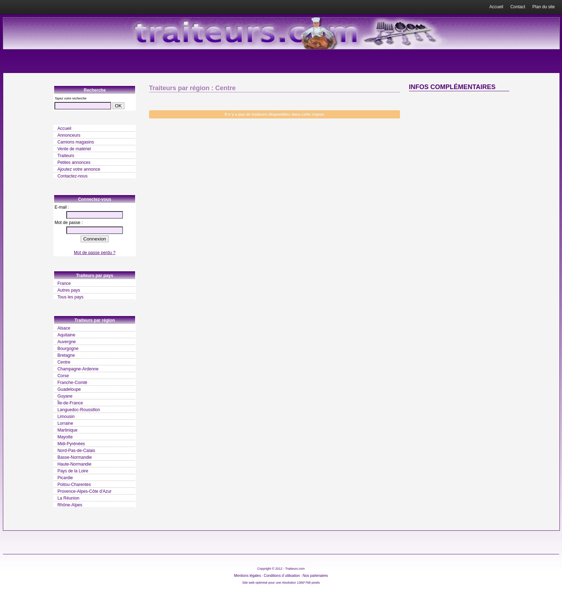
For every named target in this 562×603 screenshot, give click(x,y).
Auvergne (66, 341)
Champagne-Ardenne (78, 368)
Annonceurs (68, 135)
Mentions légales (247, 576)
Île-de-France (70, 402)
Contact (517, 6)
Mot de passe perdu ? (94, 252)
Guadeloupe (69, 389)
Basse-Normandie (74, 457)
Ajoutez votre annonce (78, 169)
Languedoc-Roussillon (78, 409)
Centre (63, 362)
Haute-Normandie (74, 464)
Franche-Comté (72, 382)
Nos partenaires (315, 576)
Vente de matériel (74, 148)
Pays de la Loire (72, 470)
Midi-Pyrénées (71, 443)
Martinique (67, 430)
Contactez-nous (72, 176)
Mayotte (65, 436)
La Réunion (68, 498)
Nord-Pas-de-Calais (76, 450)
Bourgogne (67, 348)
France (64, 283)
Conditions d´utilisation (282, 576)
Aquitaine (66, 334)
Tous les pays (70, 297)
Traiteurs (65, 155)
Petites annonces (73, 162)
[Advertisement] (459, 150)
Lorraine (65, 423)
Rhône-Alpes (69, 504)
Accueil (496, 6)
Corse (63, 375)
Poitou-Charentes (74, 484)
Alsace (63, 328)
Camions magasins (75, 142)
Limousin (66, 416)
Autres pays (68, 290)
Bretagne (66, 355)
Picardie (65, 477)
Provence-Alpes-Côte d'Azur (84, 491)
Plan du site (543, 6)
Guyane (64, 396)
